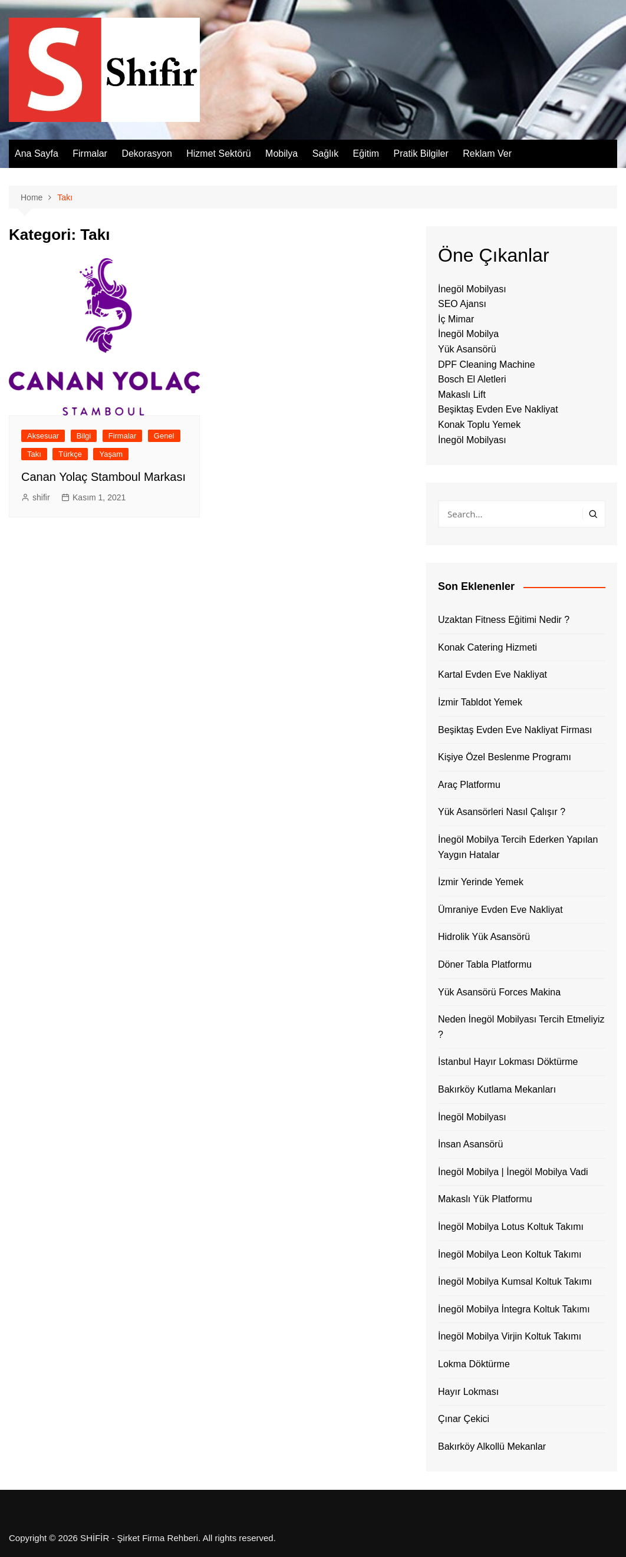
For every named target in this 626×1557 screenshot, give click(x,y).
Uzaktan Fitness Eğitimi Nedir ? (503, 620)
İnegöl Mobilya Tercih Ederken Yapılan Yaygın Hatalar (518, 847)
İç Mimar (456, 319)
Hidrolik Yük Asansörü (484, 937)
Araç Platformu (469, 785)
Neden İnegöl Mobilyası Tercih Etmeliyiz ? (521, 1027)
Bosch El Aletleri (472, 379)
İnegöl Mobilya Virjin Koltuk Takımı (509, 1336)
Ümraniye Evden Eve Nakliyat (500, 910)
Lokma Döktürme (474, 1364)
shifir (41, 497)
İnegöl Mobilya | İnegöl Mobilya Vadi (513, 1172)
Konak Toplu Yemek (479, 425)
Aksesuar (43, 435)
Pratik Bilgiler (420, 154)
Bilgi (84, 435)
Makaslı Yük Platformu (485, 1199)
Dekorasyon (146, 154)
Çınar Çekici (463, 1419)
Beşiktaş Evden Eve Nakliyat (498, 409)
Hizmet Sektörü (218, 154)
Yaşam (111, 454)
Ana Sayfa (36, 154)
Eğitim (366, 154)
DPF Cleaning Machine (486, 364)
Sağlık (325, 154)
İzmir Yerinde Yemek (480, 882)
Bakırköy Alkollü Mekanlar (492, 1446)
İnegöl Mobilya (468, 334)
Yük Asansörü (467, 349)
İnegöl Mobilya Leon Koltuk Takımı (509, 1254)
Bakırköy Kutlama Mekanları (497, 1089)
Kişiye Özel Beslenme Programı (504, 757)
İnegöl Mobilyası (472, 289)
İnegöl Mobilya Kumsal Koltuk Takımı (515, 1281)
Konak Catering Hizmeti (487, 647)
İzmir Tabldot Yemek (480, 702)
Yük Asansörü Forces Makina (499, 992)
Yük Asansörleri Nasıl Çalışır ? (501, 812)
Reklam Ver (487, 154)
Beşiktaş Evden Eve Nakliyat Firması (515, 730)
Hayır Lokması (468, 1392)
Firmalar (90, 154)
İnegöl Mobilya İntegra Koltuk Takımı (514, 1309)
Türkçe (70, 454)
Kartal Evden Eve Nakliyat (492, 674)
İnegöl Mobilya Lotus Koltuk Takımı (511, 1227)
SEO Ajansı (462, 304)
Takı (34, 454)
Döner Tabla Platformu (485, 964)
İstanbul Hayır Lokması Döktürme (508, 1062)
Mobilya (281, 154)
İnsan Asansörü (470, 1144)
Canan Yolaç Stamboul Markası (103, 476)
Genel (164, 435)
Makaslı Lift (462, 395)
